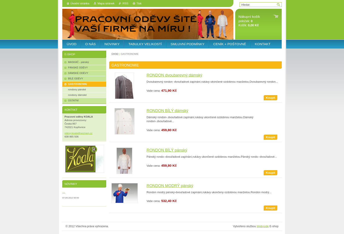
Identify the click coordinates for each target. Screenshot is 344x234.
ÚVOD (114, 54)
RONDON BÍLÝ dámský (167, 111)
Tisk (139, 3)
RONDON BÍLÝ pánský (167, 150)
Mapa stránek (106, 3)
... (63, 192)
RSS (125, 3)
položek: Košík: (249, 21)
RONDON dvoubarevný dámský (174, 75)
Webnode (263, 226)
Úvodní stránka (79, 3)
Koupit (270, 97)
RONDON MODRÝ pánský (170, 186)
